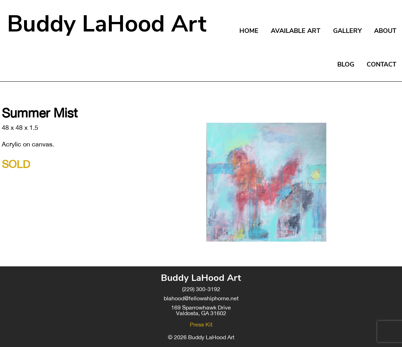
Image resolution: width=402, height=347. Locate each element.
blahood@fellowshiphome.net (201, 298)
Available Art (295, 31)
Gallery (347, 31)
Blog (345, 64)
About (385, 31)
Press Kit (201, 324)
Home (248, 31)
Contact (381, 64)
